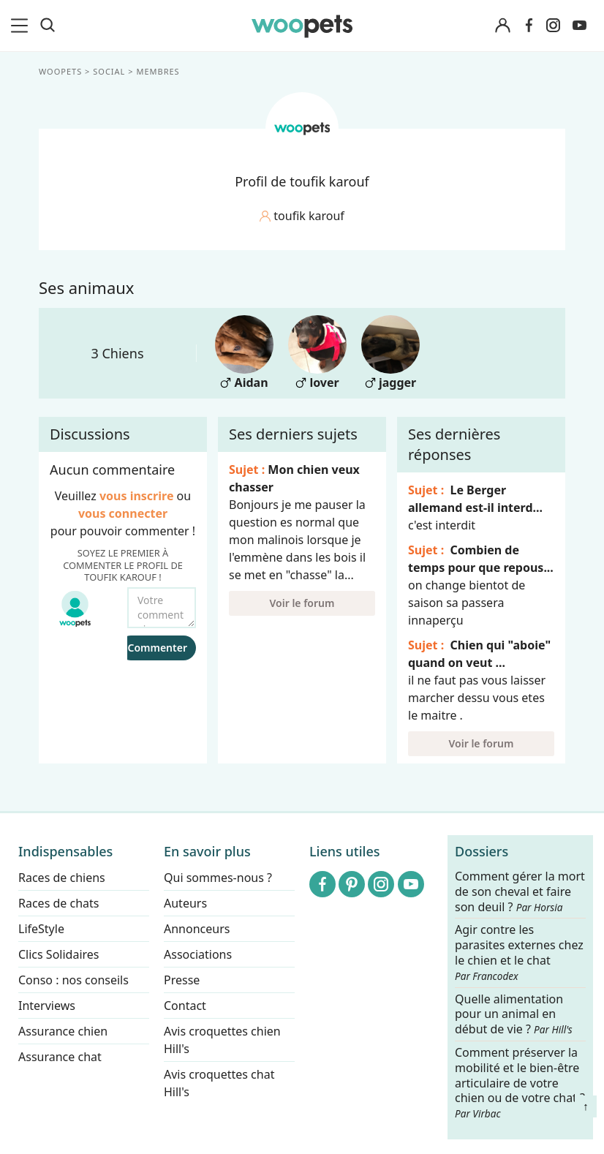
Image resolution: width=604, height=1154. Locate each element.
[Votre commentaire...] (161, 607)
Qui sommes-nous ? (218, 878)
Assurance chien (62, 1031)
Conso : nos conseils (73, 980)
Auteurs (185, 903)
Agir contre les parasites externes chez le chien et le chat (519, 953)
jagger (390, 353)
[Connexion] (503, 26)
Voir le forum (302, 603)
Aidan (244, 353)
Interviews (46, 1006)
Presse (182, 980)
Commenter (157, 648)
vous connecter (122, 513)
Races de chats (58, 903)
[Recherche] (47, 25)
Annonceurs (197, 929)
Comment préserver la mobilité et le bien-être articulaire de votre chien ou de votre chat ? (520, 1082)
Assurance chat (60, 1057)
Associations (198, 954)
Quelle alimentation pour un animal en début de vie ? (514, 1015)
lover (317, 353)
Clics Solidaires (58, 954)
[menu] (22, 25)
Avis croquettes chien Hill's (222, 1040)
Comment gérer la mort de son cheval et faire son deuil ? (520, 892)
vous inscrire (136, 496)
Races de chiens (61, 878)
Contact (185, 1006)
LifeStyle (41, 929)
